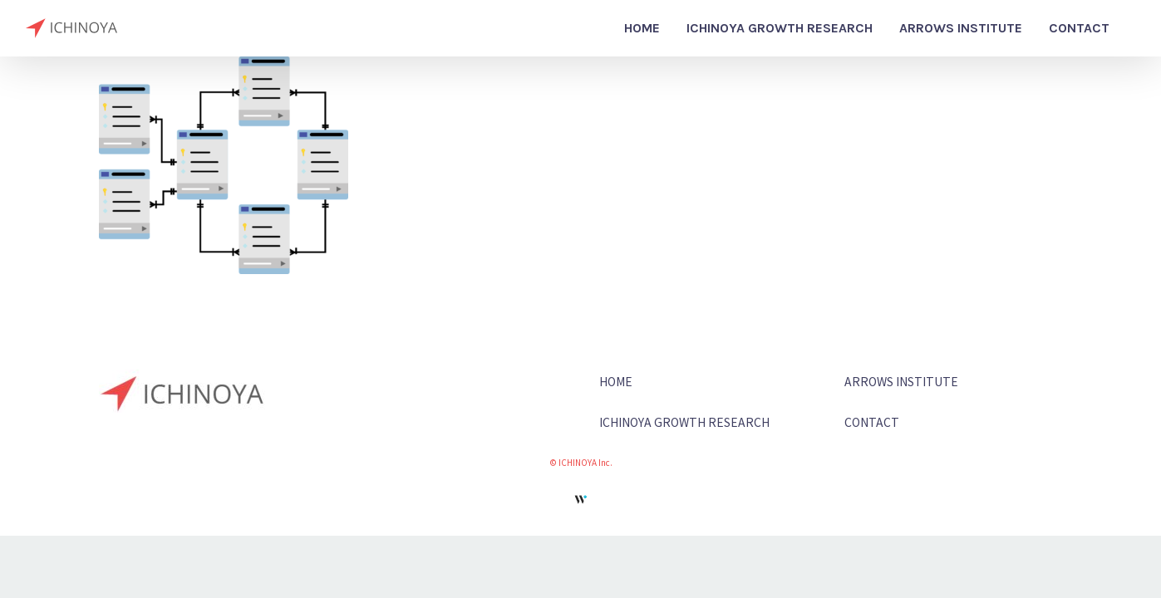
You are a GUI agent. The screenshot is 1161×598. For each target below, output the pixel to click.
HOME (615, 381)
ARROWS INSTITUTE (901, 381)
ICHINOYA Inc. (585, 462)
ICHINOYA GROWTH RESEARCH (684, 422)
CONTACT (871, 422)
